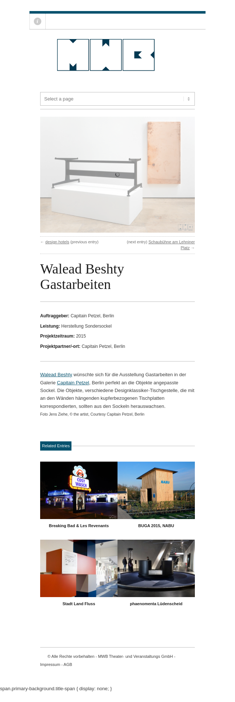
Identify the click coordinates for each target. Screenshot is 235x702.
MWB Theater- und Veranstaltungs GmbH (135, 665)
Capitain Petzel (73, 392)
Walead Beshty (56, 384)
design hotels (57, 251)
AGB (68, 673)
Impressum (50, 673)
